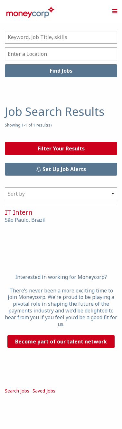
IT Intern (19, 212)
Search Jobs (17, 391)
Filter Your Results (61, 148)
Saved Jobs (44, 391)
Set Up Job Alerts (61, 169)
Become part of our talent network (61, 341)
